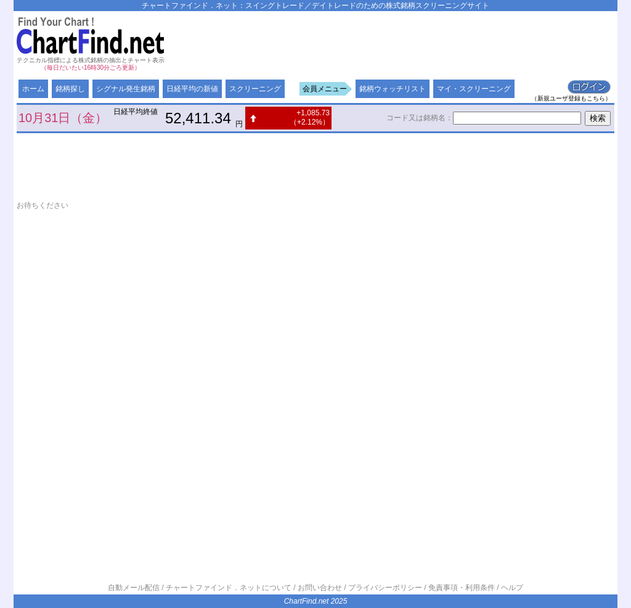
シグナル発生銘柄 (125, 88)
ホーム (33, 88)
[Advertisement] (390, 42)
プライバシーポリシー (385, 587)
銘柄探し (70, 88)
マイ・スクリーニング (474, 88)
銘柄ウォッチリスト (392, 88)
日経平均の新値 (192, 88)
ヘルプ (512, 587)
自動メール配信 (134, 587)
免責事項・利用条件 (461, 587)
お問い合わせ (320, 587)
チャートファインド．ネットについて (228, 587)
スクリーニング (255, 88)
